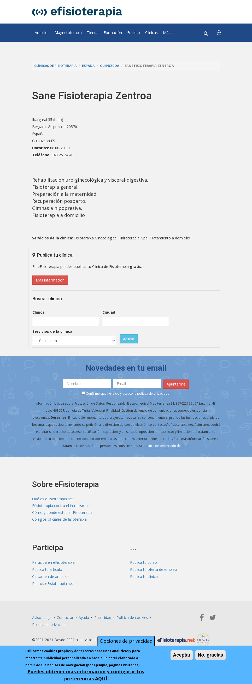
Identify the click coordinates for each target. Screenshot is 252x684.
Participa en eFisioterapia (53, 562)
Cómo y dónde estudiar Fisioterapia (62, 512)
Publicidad (102, 617)
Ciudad (108, 312)
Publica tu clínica (144, 576)
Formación (113, 32)
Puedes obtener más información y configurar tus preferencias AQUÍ (85, 675)
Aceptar (181, 655)
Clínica (38, 312)
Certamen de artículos (50, 576)
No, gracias (210, 655)
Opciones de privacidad (126, 641)
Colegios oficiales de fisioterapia (59, 519)
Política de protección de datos (167, 445)
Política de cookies (132, 617)
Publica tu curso (143, 562)
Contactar (65, 617)
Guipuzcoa (111, 66)
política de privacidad (153, 393)
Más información (50, 280)
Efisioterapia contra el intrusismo (60, 505)
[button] (219, 33)
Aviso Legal (41, 617)
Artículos (42, 32)
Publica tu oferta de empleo (153, 569)
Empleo (133, 32)
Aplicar (128, 338)
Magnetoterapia (68, 32)
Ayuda (84, 617)
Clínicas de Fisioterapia (56, 66)
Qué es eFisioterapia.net (52, 498)
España (89, 66)
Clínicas (151, 32)
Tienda (92, 32)
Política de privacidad (50, 624)
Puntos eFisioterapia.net (52, 584)
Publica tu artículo (47, 569)
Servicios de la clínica (52, 331)
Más (168, 32)
